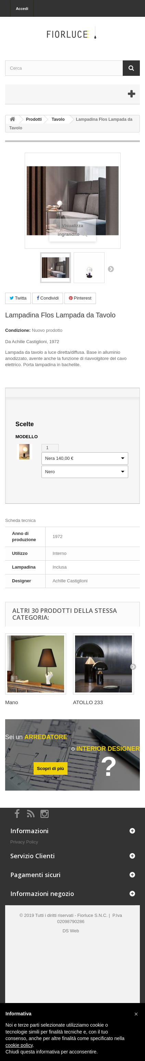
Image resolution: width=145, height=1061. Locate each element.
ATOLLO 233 (88, 702)
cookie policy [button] (19, 1045)
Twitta (18, 298)
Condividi (48, 298)
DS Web (70, 930)
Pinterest (80, 298)
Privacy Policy (24, 841)
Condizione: (18, 330)
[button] (136, 1013)
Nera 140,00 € (59, 458)
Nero (50, 471)
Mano (11, 702)
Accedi (22, 9)
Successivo (110, 268)
